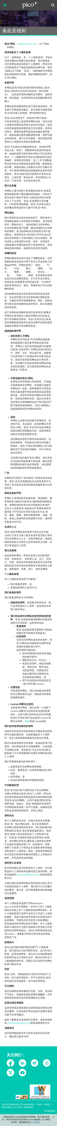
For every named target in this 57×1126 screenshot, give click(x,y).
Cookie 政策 (17, 1107)
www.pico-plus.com (27, 43)
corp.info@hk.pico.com (28, 874)
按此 (27, 721)
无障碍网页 (28, 1107)
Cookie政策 (35, 1122)
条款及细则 (6, 1107)
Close (53, 1117)
